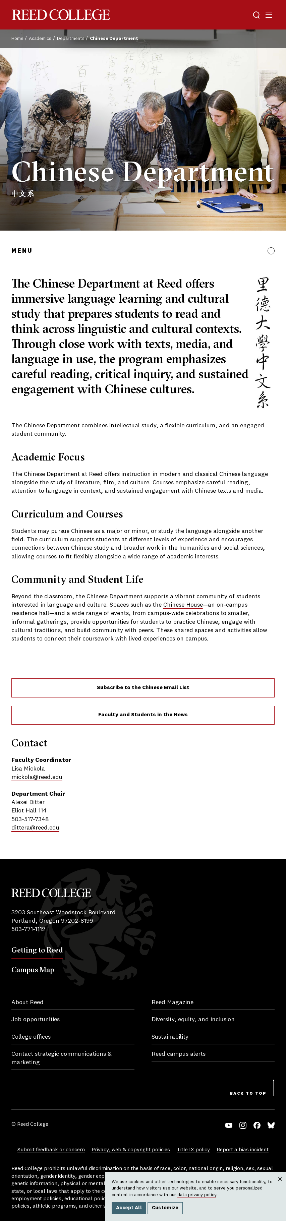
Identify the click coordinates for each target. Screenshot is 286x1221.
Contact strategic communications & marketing (61, 1058)
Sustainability (170, 1037)
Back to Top (248, 1094)
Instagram (242, 1125)
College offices (31, 1037)
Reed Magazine (172, 1002)
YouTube (228, 1125)
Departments (70, 38)
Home (17, 38)
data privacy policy (196, 1195)
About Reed (27, 1002)
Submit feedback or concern (51, 1150)
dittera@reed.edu (35, 828)
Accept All (129, 1208)
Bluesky (271, 1125)
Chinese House (183, 605)
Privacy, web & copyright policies (131, 1150)
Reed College (61, 14)
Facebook (257, 1125)
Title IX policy (193, 1150)
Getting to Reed (37, 950)
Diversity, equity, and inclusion (193, 1020)
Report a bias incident (243, 1150)
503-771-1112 (28, 929)
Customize (165, 1208)
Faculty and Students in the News (143, 715)
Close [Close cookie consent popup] (279, 1185)
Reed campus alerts (179, 1054)
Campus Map (32, 969)
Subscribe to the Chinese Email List (143, 687)
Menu (22, 251)
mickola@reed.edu (36, 777)
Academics (40, 38)
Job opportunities (35, 1020)
